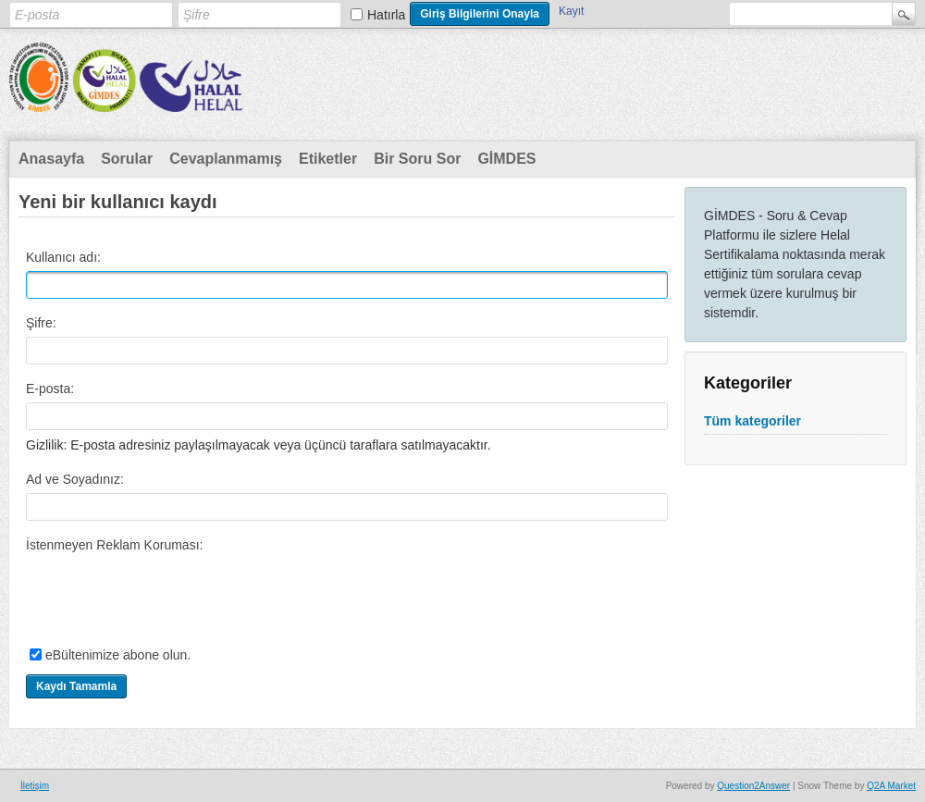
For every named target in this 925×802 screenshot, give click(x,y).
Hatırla (386, 14)
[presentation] (166, 595)
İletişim (34, 786)
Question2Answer (753, 786)
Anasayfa (51, 159)
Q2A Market (891, 786)
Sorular (127, 159)
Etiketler (328, 159)
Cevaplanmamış (225, 159)
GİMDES (506, 159)
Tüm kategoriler (752, 420)
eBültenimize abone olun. (118, 655)
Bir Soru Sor (417, 159)
